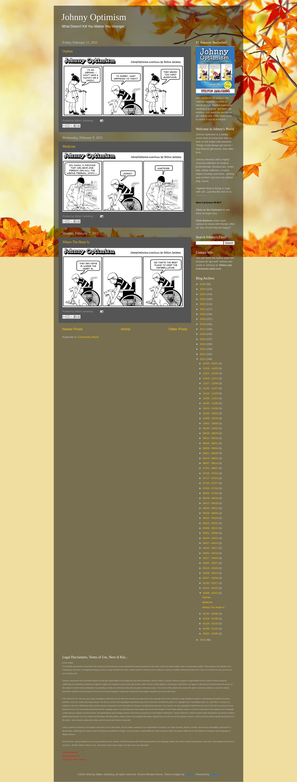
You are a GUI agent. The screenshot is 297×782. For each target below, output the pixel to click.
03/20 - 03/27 (211, 563)
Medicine (69, 146)
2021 (203, 309)
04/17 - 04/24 (211, 543)
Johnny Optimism (93, 17)
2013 (203, 349)
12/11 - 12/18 (211, 373)
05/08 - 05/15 (211, 528)
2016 (203, 334)
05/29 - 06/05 (211, 513)
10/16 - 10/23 (211, 413)
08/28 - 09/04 (211, 448)
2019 (203, 319)
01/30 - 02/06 (211, 613)
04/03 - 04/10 (211, 553)
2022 (203, 304)
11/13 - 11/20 (211, 393)
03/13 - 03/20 (211, 568)
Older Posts (178, 329)
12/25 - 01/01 (211, 363)
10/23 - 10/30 (211, 408)
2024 (203, 294)
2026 (203, 284)
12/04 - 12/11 (211, 378)
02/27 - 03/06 (211, 578)
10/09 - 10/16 (211, 418)
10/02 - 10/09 (211, 423)
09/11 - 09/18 (211, 438)
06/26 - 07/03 (211, 493)
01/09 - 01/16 (211, 628)
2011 (203, 359)
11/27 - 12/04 (211, 383)
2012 (203, 354)
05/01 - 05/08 (211, 533)
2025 (203, 289)
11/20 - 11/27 (211, 388)
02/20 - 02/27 (211, 583)
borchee (190, 774)
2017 (203, 329)
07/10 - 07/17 (211, 483)
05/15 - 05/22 (211, 523)
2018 (203, 324)
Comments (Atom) (88, 337)
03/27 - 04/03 (211, 558)
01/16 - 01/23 (211, 623)
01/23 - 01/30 (211, 618)
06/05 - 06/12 (211, 508)
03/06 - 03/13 (211, 573)
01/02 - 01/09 (211, 633)
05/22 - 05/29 (211, 518)
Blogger (214, 774)
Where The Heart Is (76, 242)
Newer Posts (72, 329)
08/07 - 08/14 (211, 463)
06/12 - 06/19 (211, 503)
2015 (203, 339)
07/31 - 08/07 (211, 468)
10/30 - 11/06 (211, 403)
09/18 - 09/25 (211, 433)
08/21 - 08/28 (211, 453)
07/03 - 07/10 (211, 488)
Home (125, 329)
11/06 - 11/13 (211, 398)
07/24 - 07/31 (211, 473)
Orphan (68, 51)
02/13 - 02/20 (211, 588)
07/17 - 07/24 (211, 478)
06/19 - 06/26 (211, 498)
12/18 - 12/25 (211, 368)
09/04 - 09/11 (211, 443)
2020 (203, 314)
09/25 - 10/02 (211, 428)
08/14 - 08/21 (211, 458)
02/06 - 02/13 (211, 593)
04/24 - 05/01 (211, 538)
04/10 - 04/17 (211, 548)
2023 (203, 299)
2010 (203, 639)
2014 (203, 344)
